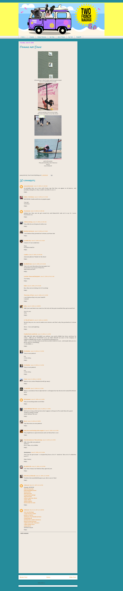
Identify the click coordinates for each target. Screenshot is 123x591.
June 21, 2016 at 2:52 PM (37, 351)
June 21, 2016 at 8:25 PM (51, 430)
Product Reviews (42, 37)
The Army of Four (29, 295)
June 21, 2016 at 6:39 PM (37, 399)
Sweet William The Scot (30, 408)
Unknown (26, 485)
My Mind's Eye (28, 264)
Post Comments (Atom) (51, 582)
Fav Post (70, 37)
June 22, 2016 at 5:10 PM (42, 475)
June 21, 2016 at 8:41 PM (49, 440)
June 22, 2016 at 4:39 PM (38, 466)
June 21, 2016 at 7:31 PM (44, 408)
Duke (25, 285)
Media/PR (78, 37)
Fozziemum (27, 211)
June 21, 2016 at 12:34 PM (41, 295)
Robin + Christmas (29, 197)
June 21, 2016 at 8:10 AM (35, 254)
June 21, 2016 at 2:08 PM (40, 320)
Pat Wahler (27, 351)
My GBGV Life (27, 466)
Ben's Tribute (61, 37)
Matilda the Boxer (29, 231)
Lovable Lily (27, 240)
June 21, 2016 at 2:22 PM (44, 334)
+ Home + (22, 37)
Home (48, 577)
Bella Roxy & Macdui (29, 475)
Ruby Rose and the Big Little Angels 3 (34, 430)
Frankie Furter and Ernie (30, 334)
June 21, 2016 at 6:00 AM (37, 211)
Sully (25, 306)
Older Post (72, 577)
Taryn (25, 379)
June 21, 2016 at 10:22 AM (47, 276)
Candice (26, 254)
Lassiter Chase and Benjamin (32, 276)
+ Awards (31, 37)
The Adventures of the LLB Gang (33, 440)
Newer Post (23, 577)
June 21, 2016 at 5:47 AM (41, 197)
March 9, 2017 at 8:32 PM (36, 485)
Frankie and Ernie (30, 47)
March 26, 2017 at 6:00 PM (37, 510)
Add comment (24, 533)
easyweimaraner (28, 186)
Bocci (25, 421)
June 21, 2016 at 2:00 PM (34, 306)
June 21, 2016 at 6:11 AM (41, 231)
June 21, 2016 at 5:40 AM (40, 186)
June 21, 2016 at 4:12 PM (36, 388)
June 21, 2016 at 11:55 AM (34, 285)
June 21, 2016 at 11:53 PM (38, 452)
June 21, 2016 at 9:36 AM (39, 264)
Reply (25, 192)
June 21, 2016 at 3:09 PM (34, 379)
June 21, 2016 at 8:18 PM (34, 421)
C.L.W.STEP (27, 388)
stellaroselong (28, 222)
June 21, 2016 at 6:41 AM (38, 240)
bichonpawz (27, 399)
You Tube (52, 37)
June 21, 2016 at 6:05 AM (39, 222)
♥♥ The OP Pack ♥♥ (29, 320)
